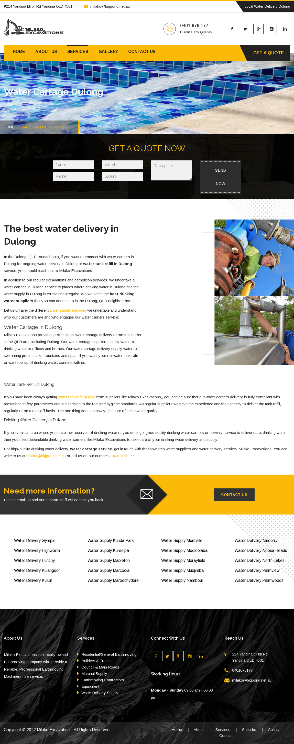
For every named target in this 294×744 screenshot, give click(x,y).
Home (19, 51)
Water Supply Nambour (182, 580)
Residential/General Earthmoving (108, 654)
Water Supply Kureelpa (108, 550)
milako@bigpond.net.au (107, 6)
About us (46, 51)
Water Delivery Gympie (35, 540)
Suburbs (249, 729)
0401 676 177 (123, 456)
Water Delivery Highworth (37, 550)
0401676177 (242, 670)
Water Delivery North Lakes (260, 560)
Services (77, 51)
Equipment (90, 686)
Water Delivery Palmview (257, 570)
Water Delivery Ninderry (256, 540)
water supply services (68, 310)
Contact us (142, 51)
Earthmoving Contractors (102, 680)
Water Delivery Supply (99, 693)
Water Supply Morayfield (183, 560)
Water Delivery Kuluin (33, 580)
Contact (226, 735)
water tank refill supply (76, 397)
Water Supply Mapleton (109, 560)
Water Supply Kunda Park (111, 540)
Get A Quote (268, 52)
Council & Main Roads (100, 667)
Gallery (108, 51)
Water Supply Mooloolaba (184, 550)
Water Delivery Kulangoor (37, 570)
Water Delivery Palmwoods (259, 580)
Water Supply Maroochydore (113, 580)
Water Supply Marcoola (108, 570)
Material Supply (94, 673)
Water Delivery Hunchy (34, 560)
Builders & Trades (96, 661)
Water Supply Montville (181, 540)
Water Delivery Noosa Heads (261, 550)
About (199, 729)
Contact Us (234, 495)
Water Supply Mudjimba (182, 570)
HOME (9, 127)
